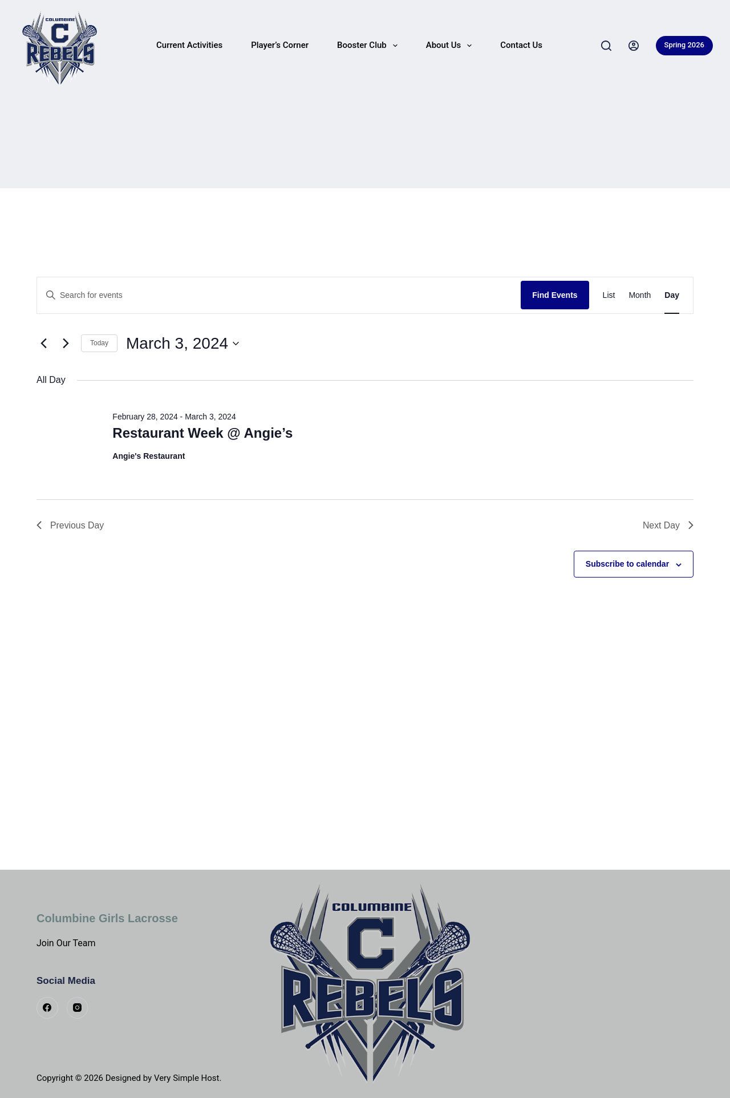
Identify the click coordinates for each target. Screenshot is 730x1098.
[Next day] (65, 343)
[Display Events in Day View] (671, 295)
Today (99, 343)
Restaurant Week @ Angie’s (202, 433)
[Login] (633, 46)
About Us (451, 46)
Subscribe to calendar (627, 564)
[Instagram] (77, 1008)
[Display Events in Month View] (639, 295)
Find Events (554, 295)
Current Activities (189, 45)
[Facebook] (47, 1008)
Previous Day (70, 525)
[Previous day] (43, 343)
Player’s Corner (280, 45)
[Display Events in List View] (609, 295)
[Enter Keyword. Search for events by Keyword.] (279, 295)
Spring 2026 (684, 45)
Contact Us (521, 45)
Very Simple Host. (188, 1078)
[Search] (606, 46)
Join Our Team (66, 943)
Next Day (668, 525)
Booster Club (369, 46)
